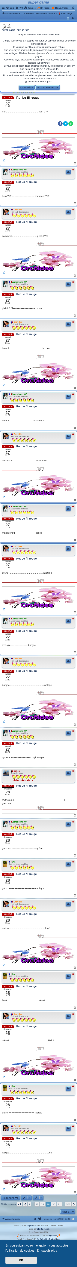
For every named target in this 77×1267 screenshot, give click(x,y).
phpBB (30, 1226)
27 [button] (37, 1204)
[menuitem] (10, 8)
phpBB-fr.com (43, 1229)
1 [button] (29, 1204)
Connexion (26, 87)
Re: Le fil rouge (28, 97)
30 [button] (53, 1204)
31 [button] (59, 1204)
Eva (13, 862)
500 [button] (68, 1204)
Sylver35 (53, 1236)
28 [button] (42, 1204)
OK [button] (21, 1260)
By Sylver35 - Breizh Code (48, 1239)
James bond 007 (19, 170)
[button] (19, 1204)
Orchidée (18, 210)
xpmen (17, 771)
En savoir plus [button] (47, 1250)
